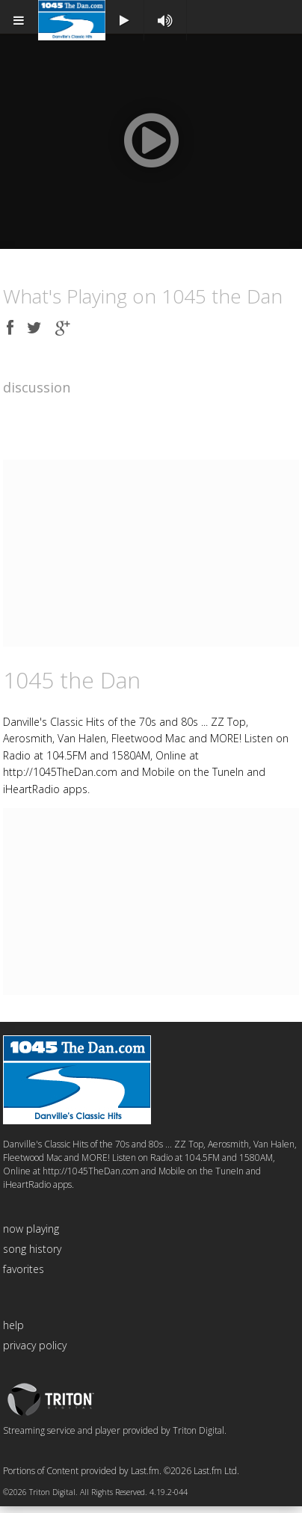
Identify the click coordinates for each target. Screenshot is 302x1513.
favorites (23, 1276)
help (13, 1332)
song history (32, 1255)
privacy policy (35, 1352)
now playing (31, 1235)
